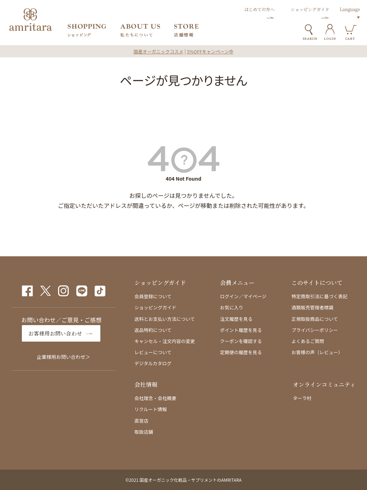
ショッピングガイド (155, 307)
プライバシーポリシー (314, 330)
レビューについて (153, 352)
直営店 (141, 420)
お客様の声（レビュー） (317, 352)
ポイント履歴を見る (241, 330)
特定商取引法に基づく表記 (319, 296)
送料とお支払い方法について (164, 318)
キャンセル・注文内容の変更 (164, 341)
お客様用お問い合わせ (57, 333)
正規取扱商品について (314, 318)
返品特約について (153, 330)
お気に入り (231, 307)
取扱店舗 (143, 431)
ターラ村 (302, 398)
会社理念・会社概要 (155, 398)
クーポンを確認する (241, 341)
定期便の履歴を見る (241, 352)
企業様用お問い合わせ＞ (63, 356)
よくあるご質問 (307, 341)
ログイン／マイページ (243, 296)
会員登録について (153, 296)
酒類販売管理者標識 (312, 307)
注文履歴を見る (236, 318)
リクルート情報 (150, 409)
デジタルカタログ (152, 363)
